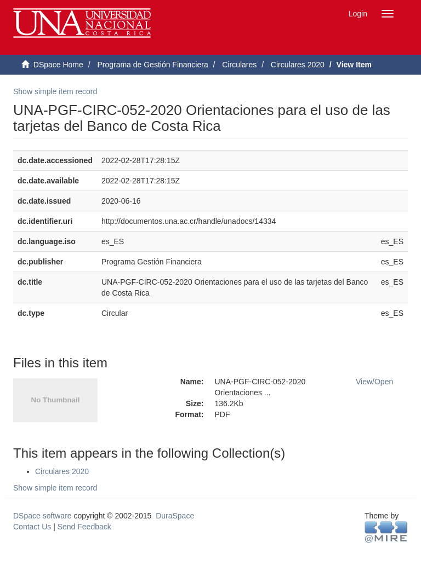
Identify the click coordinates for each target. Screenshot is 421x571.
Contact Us (32, 526)
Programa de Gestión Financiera (152, 64)
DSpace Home (58, 64)
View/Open (374, 381)
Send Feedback (84, 526)
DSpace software (42, 515)
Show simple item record (55, 91)
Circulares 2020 (298, 64)
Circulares (239, 64)
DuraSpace (175, 515)
